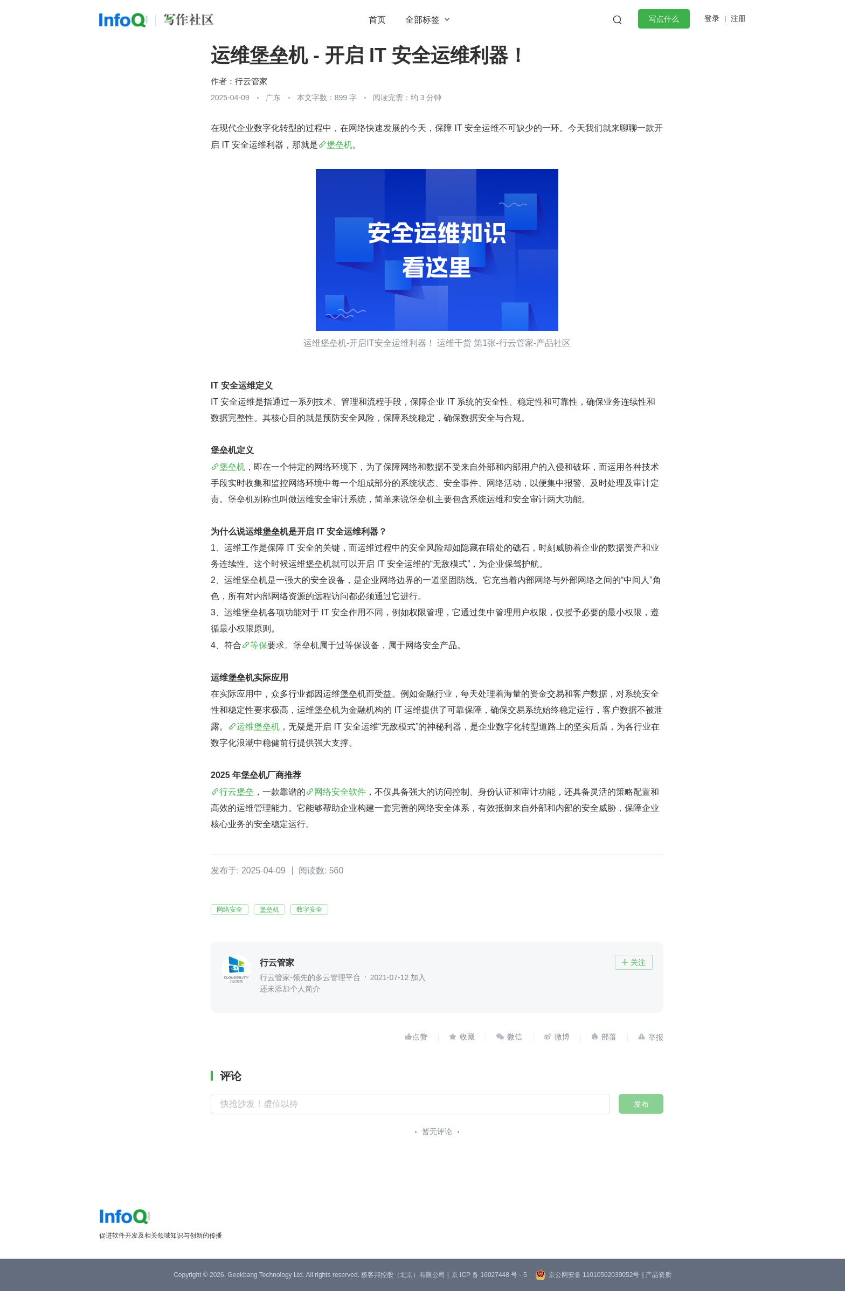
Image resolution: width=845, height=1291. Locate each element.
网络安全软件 (340, 791)
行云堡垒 (236, 791)
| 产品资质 (656, 1275)
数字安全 (309, 909)
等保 (258, 645)
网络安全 (230, 909)
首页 (377, 19)
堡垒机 (339, 144)
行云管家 (251, 81)
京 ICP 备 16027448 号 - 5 (489, 1275)
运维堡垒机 (258, 726)
